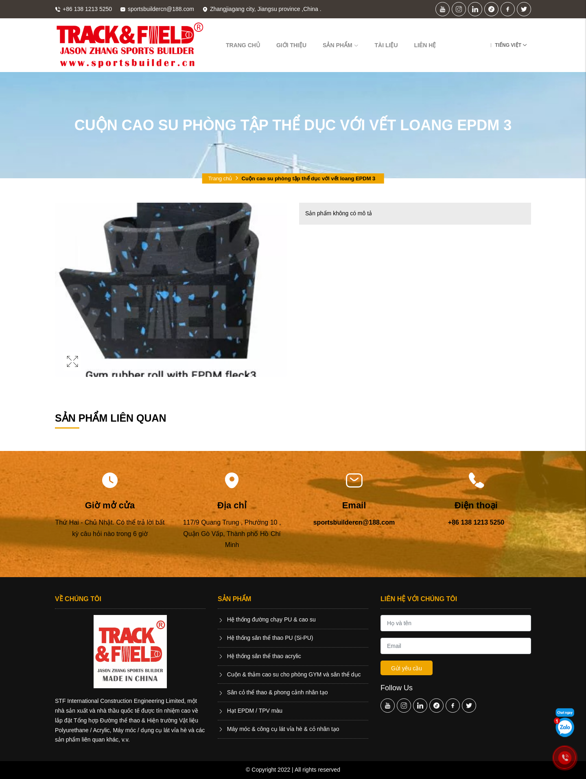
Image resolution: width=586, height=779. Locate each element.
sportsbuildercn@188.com (354, 522)
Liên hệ (425, 45)
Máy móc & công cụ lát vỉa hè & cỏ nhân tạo (278, 729)
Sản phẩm (340, 45)
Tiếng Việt (508, 45)
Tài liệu (386, 45)
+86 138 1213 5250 (476, 522)
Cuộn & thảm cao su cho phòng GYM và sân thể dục (289, 674)
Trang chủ (243, 45)
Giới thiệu (291, 45)
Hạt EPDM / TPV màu (250, 710)
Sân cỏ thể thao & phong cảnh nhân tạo (273, 692)
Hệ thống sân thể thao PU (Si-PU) (265, 638)
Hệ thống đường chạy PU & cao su (267, 619)
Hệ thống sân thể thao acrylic (259, 656)
